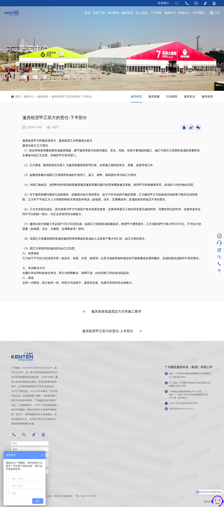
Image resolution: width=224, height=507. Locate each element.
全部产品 (99, 13)
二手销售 (156, 13)
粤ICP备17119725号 (86, 496)
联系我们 (163, 3)
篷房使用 (207, 96)
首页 (88, 13)
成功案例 (113, 13)
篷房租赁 (127, 13)
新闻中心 (184, 13)
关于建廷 (198, 13)
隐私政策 (208, 501)
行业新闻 (171, 96)
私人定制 (142, 13)
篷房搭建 (154, 96)
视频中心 (170, 13)
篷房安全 (189, 96)
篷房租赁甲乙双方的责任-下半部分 (71, 96)
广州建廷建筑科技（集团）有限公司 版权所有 (50, 496)
